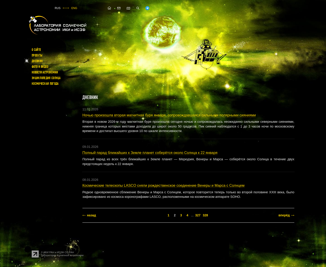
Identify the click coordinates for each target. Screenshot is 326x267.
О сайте (36, 50)
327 (197, 215)
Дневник (37, 61)
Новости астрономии (45, 72)
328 (205, 215)
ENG (74, 8)
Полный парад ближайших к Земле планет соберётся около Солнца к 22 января (149, 153)
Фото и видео (40, 67)
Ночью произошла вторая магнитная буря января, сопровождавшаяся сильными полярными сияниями (169, 115)
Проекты (37, 55)
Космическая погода (45, 84)
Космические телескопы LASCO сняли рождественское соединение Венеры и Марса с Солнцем (163, 185)
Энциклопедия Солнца (46, 78)
